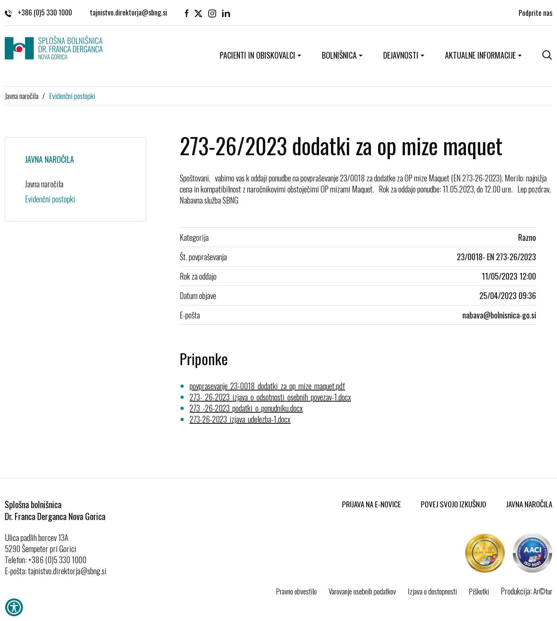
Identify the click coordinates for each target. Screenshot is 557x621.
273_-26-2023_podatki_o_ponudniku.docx (246, 408)
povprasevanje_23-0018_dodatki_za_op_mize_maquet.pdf (267, 386)
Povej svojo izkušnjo (453, 503)
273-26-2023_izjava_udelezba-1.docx (240, 419)
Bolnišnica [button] (339, 55)
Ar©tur (542, 590)
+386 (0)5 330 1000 (38, 12)
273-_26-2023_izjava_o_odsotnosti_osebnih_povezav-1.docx (270, 397)
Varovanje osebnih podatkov (362, 590)
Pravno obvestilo (296, 590)
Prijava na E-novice (371, 503)
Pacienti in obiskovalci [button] (257, 55)
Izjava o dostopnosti (432, 590)
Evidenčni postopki (72, 95)
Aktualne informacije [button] (480, 55)
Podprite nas (535, 12)
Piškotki (479, 590)
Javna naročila (21, 95)
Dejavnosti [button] (400, 55)
